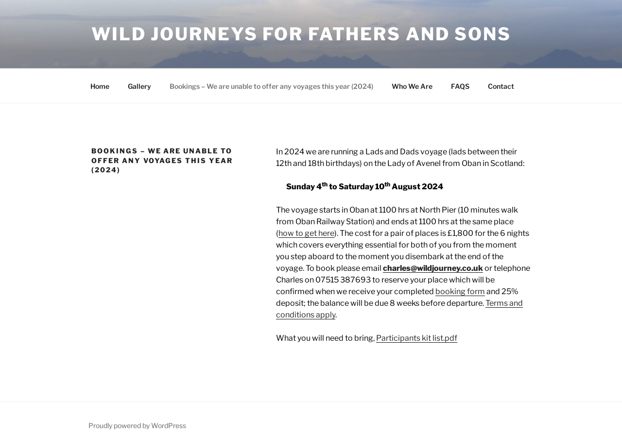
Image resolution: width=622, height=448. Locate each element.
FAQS (460, 86)
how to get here (306, 233)
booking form (460, 291)
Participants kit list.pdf (416, 338)
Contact (501, 86)
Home (99, 86)
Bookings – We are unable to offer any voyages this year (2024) (271, 86)
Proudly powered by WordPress (137, 425)
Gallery (139, 86)
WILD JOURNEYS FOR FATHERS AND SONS (301, 34)
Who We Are (412, 86)
